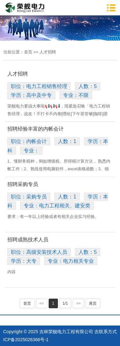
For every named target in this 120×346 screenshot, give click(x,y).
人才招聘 (47, 52)
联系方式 (108, 331)
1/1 (65, 303)
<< (41, 303)
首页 (28, 52)
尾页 (93, 303)
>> (78, 303)
